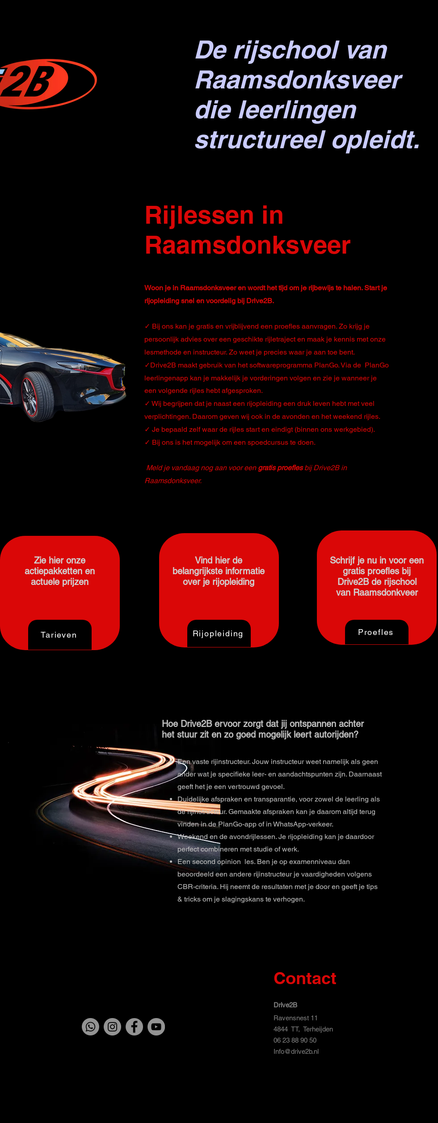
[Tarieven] (60, 635)
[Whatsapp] (90, 1026)
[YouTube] (156, 1026)
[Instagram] (112, 1026)
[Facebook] (134, 1026)
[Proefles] (377, 632)
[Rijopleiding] (219, 633)
